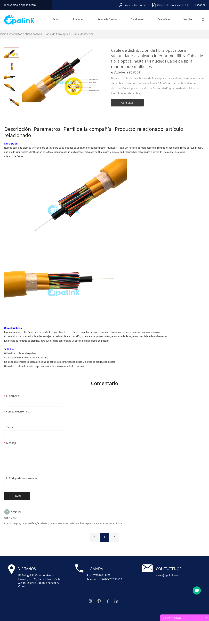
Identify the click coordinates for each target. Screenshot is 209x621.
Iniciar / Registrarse (135, 5)
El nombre (11, 396)
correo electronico (16, 411)
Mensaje (10, 443)
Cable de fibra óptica (57, 34)
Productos (78, 19)
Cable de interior (83, 34)
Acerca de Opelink (107, 19)
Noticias (187, 19)
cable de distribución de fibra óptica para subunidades (43, 147)
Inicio (56, 19)
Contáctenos (137, 19)
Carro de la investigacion (170, 5)
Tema (8, 427)
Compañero (163, 19)
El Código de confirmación (21, 478)
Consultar (127, 103)
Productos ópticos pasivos (25, 34)
